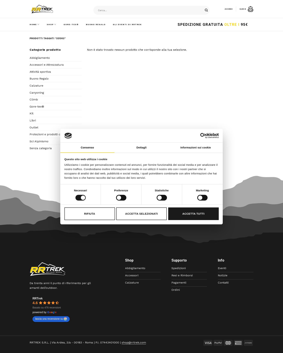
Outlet (34, 127)
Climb (34, 99)
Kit (31, 113)
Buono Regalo (96, 24)
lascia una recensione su (51, 319)
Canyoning (37, 92)
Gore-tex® (37, 106)
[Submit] (206, 10)
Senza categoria (41, 148)
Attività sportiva (40, 71)
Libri (33, 120)
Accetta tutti (193, 213)
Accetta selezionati (141, 213)
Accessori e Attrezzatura (47, 64)
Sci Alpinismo (39, 141)
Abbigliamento (40, 58)
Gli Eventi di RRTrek (127, 24)
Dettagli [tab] (141, 147)
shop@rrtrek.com (134, 342)
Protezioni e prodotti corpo (48, 134)
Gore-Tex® (71, 24)
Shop (51, 24)
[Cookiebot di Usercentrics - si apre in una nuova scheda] (203, 135)
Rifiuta (89, 213)
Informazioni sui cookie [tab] (195, 147)
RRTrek (37, 298)
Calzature (36, 85)
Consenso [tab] (87, 147)
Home (35, 24)
